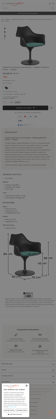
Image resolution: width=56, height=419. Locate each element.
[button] (15, 414)
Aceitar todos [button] (9, 410)
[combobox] (26, 386)
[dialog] (15, 400)
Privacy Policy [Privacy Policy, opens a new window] (12, 407)
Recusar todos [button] (22, 410)
